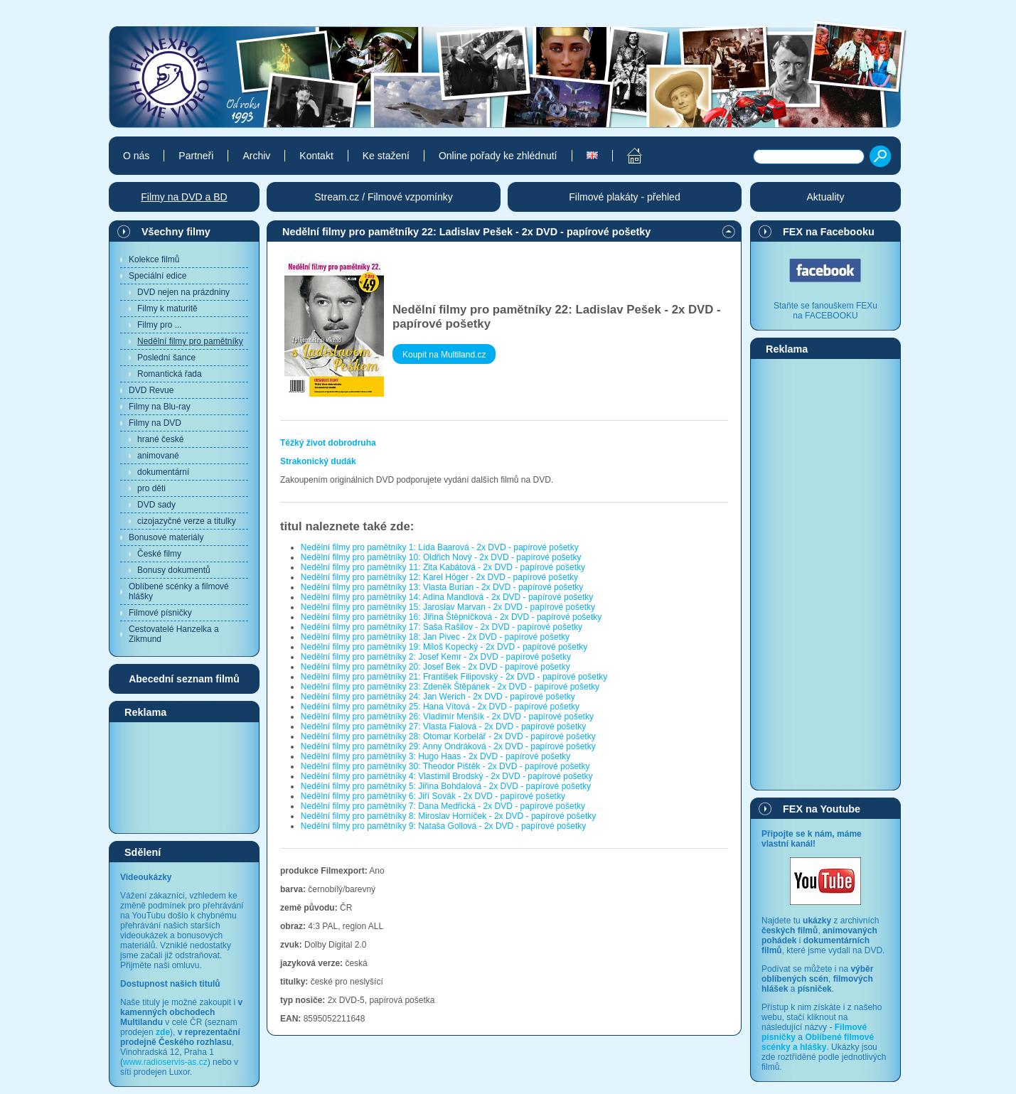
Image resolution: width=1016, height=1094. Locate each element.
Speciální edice (157, 276)
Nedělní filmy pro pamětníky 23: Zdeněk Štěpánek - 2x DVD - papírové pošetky (450, 687)
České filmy (159, 554)
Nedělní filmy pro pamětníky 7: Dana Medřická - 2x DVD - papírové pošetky (443, 806)
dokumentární (163, 472)
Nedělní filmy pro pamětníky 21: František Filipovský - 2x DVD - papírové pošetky (454, 677)
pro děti (151, 488)
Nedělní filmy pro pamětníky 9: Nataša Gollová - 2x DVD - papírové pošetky (444, 826)
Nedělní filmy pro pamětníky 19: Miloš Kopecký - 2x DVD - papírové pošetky (444, 647)
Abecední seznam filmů (184, 679)
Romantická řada (169, 374)
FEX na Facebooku (829, 231)
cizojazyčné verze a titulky (186, 521)
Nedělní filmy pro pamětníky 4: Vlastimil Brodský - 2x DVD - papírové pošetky (447, 776)
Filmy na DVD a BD (184, 197)
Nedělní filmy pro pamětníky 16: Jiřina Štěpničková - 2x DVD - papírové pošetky (451, 617)
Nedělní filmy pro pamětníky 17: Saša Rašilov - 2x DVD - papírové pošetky (441, 627)
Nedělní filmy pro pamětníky (190, 341)
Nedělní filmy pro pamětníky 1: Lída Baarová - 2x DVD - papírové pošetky (440, 547)
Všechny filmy (175, 231)
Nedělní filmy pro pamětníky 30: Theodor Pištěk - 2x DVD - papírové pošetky (445, 766)
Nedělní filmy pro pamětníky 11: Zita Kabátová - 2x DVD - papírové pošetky (443, 567)
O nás (136, 155)
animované (158, 456)
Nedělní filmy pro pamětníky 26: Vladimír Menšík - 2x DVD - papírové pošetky (447, 717)
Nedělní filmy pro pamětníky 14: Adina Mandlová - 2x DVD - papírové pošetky (447, 597)
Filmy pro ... (159, 325)
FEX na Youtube (821, 809)
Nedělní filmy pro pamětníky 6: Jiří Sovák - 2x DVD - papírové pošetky (433, 796)
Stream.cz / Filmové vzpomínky (383, 197)
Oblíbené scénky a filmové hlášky (179, 591)
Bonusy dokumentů (173, 570)
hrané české (160, 439)
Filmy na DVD (155, 423)
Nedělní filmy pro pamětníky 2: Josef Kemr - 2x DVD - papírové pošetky (436, 657)
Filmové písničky (160, 613)
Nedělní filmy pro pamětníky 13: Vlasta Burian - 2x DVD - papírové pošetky (442, 587)
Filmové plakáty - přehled (624, 197)
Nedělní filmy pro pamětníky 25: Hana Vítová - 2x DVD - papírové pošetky (440, 707)
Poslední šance (166, 358)
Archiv (256, 155)
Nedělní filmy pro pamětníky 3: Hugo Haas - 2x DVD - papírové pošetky (436, 756)
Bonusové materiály (166, 537)
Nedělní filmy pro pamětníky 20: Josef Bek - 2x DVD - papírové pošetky (435, 667)
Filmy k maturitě (167, 308)
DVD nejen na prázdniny (183, 292)
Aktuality (826, 197)
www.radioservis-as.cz (165, 1062)
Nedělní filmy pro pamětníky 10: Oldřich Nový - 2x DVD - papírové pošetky (441, 557)
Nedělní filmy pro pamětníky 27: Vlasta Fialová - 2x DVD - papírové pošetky (444, 726)
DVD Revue (151, 390)
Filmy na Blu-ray (160, 407)
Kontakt (316, 155)
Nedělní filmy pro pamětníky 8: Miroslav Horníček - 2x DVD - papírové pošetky (449, 816)
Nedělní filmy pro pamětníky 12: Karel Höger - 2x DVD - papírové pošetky (439, 577)
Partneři (195, 155)
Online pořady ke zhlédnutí (498, 155)
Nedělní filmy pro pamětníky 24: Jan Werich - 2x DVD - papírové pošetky (438, 697)
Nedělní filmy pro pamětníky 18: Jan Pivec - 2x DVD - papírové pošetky (435, 637)
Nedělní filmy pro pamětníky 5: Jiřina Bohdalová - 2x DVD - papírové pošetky (446, 786)
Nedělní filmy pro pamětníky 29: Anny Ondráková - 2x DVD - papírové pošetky (448, 746)
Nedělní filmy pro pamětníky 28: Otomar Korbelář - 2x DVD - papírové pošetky (448, 736)
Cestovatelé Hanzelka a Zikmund (174, 634)
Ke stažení (386, 155)
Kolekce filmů (154, 259)
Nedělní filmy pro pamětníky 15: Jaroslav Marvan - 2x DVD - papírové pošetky (448, 607)
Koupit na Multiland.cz (444, 355)
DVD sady (156, 505)
